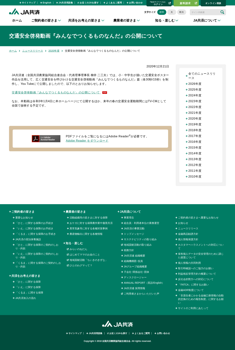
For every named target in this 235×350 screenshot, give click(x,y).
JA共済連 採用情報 (134, 288)
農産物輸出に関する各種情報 (86, 233)
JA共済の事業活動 (134, 228)
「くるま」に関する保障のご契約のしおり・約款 (38, 264)
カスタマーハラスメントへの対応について (201, 246)
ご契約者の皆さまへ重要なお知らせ (198, 217)
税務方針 (129, 250)
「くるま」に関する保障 (29, 292)
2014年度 (194, 153)
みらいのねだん (78, 249)
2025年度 (194, 89)
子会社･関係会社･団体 (136, 271)
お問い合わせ (136, 2)
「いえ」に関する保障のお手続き (34, 228)
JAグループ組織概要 (135, 266)
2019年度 (194, 124)
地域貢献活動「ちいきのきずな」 (89, 260)
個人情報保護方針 (188, 239)
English (47, 2)
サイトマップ (29, 2)
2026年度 (194, 83)
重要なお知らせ (24, 217)
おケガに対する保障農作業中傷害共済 (91, 223)
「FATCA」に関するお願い (193, 284)
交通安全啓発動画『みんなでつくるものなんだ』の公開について (56, 92)
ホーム (17, 20)
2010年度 (194, 176)
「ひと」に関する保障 (28, 281)
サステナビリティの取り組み (140, 239)
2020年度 (53, 50)
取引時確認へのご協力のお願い (195, 268)
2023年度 (194, 101)
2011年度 (194, 170)
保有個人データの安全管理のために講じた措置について (201, 255)
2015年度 (194, 147)
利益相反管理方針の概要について (197, 273)
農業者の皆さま (76, 211)
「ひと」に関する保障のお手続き (34, 223)
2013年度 (194, 159)
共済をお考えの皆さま (25, 275)
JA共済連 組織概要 (134, 255)
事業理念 (129, 217)
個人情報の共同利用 (189, 262)
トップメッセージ (134, 233)
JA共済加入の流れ (25, 298)
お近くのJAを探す (89, 2)
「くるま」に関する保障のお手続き (35, 233)
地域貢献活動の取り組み (138, 244)
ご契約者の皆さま (23, 211)
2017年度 (194, 136)
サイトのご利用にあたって (193, 308)
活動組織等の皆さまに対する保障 (89, 217)
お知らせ (183, 223)
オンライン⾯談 (213, 3)
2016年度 (194, 141)
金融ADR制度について (191, 290)
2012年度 (194, 164)
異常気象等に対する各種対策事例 (89, 228)
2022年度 (194, 107)
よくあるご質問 (114, 2)
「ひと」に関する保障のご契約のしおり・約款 (36, 246)
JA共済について (130, 211)
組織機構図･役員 (133, 261)
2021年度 (194, 112)
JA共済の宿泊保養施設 (28, 239)
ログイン (158, 3)
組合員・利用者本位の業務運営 (141, 223)
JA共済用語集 (66, 2)
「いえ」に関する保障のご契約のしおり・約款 (36, 255)
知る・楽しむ (74, 243)
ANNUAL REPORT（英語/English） (144, 282)
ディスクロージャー (135, 277)
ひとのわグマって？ (81, 265)
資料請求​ (185, 3)
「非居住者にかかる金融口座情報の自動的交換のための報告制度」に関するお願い (201, 299)
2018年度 (194, 130)
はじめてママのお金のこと (85, 254)
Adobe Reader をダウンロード (87, 140)
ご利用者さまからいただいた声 (141, 293)
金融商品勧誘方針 (188, 233)
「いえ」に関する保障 (28, 287)
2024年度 (194, 95)
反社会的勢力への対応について (195, 279)
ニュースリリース (32, 50)
